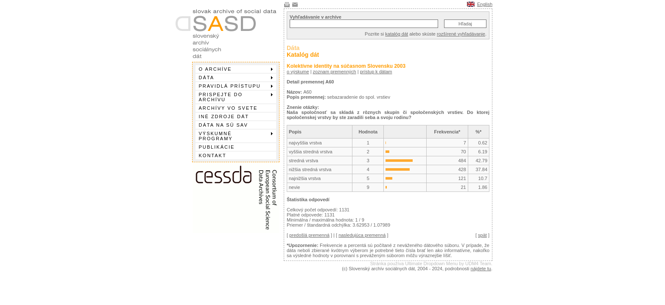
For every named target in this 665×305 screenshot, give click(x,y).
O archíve (236, 69)
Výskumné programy (236, 136)
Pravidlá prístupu (236, 86)
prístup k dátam (376, 71)
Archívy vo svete (228, 108)
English (484, 4)
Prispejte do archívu (236, 97)
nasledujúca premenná (362, 235)
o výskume (298, 71)
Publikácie (217, 147)
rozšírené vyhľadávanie (461, 33)
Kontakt (212, 155)
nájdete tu (481, 268)
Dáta (236, 77)
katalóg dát (396, 33)
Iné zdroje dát (224, 116)
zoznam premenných (334, 71)
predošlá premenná (309, 235)
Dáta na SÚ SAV (223, 125)
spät (482, 235)
